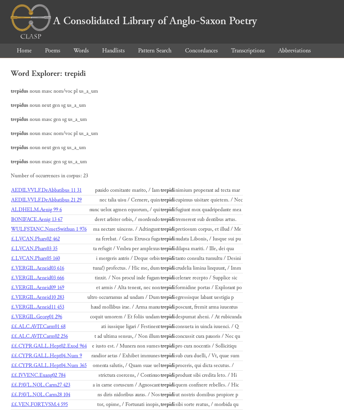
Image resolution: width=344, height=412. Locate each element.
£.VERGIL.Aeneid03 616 (37, 268)
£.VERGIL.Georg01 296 (36, 317)
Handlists (113, 50)
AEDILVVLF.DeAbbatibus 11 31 (46, 190)
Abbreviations (294, 50)
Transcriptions (248, 50)
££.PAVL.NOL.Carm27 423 (40, 385)
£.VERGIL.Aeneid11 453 (37, 307)
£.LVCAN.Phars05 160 (35, 258)
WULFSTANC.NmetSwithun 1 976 (49, 229)
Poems (52, 50)
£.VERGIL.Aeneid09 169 (37, 287)
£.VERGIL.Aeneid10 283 (37, 297)
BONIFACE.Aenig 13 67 (36, 219)
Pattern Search (155, 50)
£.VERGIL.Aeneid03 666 (37, 278)
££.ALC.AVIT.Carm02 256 (39, 336)
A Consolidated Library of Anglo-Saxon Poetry (134, 21)
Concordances (201, 50)
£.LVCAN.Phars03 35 (34, 249)
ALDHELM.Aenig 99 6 (36, 210)
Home (24, 50)
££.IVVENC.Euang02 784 (38, 375)
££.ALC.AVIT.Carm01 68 (38, 326)
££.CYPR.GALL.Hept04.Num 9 (46, 356)
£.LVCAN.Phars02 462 (35, 239)
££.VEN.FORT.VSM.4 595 (39, 404)
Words (81, 50)
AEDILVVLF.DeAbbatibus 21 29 (46, 200)
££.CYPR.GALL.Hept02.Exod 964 (49, 346)
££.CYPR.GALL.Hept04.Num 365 (49, 365)
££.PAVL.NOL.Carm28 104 (40, 395)
